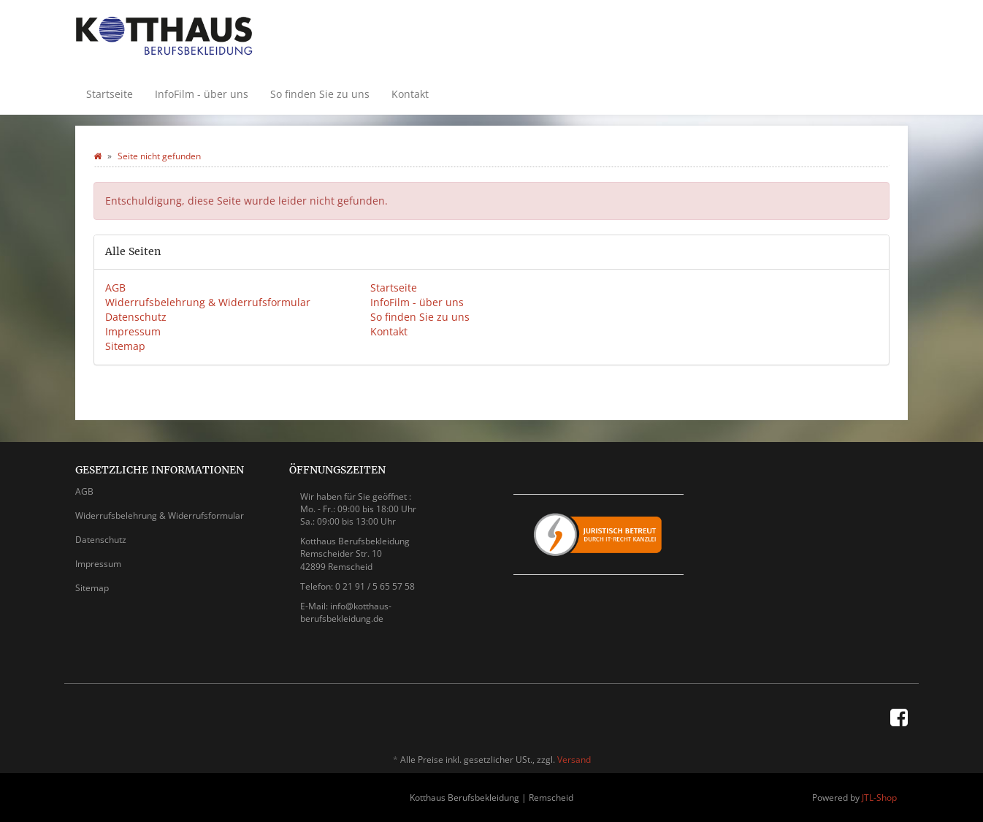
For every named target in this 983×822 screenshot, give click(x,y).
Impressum (133, 331)
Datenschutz (136, 317)
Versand (574, 759)
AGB (115, 287)
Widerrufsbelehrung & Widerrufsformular (207, 302)
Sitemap (125, 346)
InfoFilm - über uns (201, 94)
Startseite (109, 94)
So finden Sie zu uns (320, 94)
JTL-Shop (879, 797)
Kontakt (410, 94)
